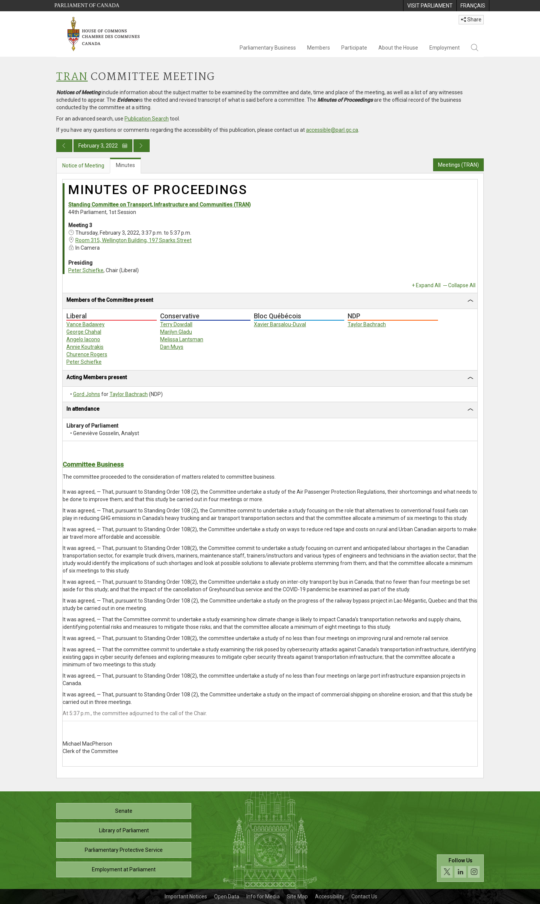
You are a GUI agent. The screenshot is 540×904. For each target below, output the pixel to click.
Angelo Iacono (83, 339)
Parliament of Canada (86, 5)
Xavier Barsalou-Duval (280, 324)
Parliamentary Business (268, 48)
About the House (398, 48)
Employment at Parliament (124, 869)
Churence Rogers (86, 354)
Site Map (297, 896)
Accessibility (329, 896)
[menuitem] (429, 5)
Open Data (226, 896)
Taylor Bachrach (367, 324)
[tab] (270, 301)
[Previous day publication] (64, 145)
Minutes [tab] (125, 165)
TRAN (72, 77)
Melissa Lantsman (181, 339)
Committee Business (93, 464)
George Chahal (83, 332)
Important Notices (186, 896)
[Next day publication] (142, 145)
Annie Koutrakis (85, 347)
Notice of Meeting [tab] (83, 166)
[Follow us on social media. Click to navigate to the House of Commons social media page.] (460, 868)
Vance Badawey (85, 324)
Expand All (428, 285)
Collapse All (462, 285)
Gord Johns (86, 394)
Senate (123, 811)
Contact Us (364, 896)
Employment (444, 48)
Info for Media (263, 896)
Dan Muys (171, 347)
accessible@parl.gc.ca (332, 130)
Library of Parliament (124, 830)
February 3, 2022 (103, 146)
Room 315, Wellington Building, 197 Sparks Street (133, 240)
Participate (354, 48)
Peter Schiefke (86, 270)
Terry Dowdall (176, 324)
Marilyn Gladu (176, 332)
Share (471, 20)
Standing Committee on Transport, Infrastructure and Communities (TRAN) (159, 205)
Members (318, 48)
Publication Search (146, 119)
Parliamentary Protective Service (124, 850)
